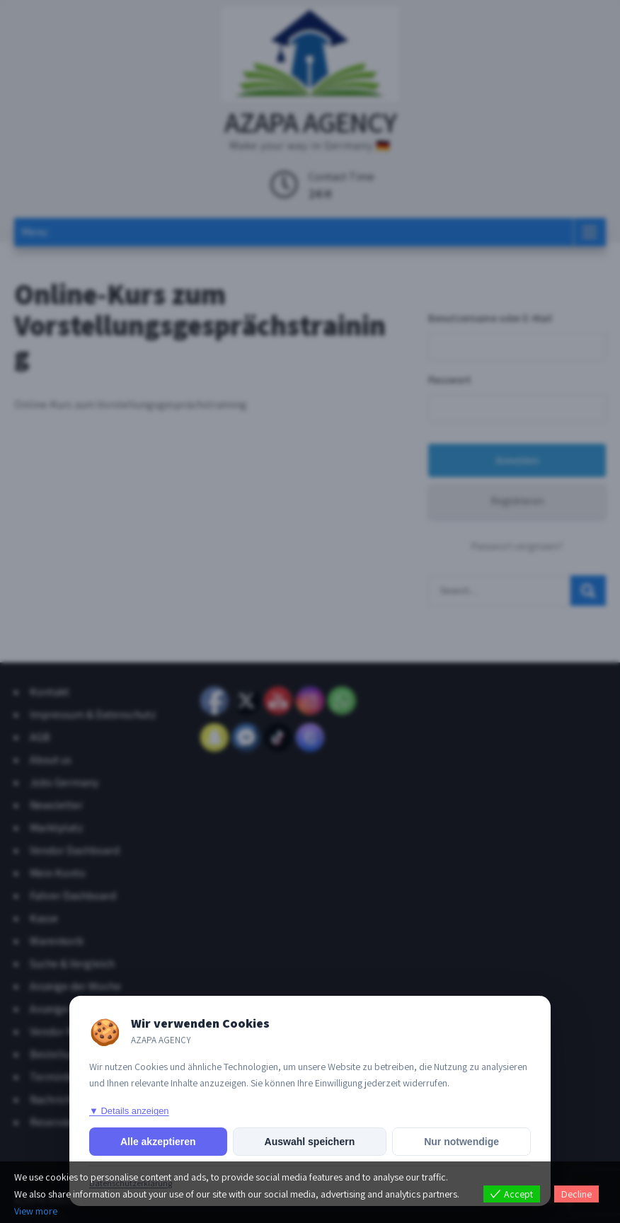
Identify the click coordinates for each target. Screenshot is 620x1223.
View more (35, 1211)
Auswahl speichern (310, 1141)
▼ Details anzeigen (129, 1111)
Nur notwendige (461, 1141)
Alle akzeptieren (158, 1141)
